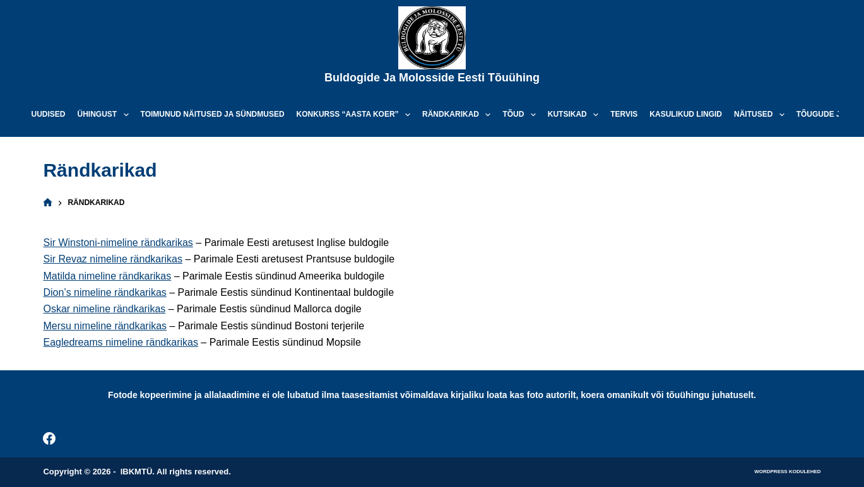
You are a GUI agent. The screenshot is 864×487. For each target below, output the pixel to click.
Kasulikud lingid (685, 114)
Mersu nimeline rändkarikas (105, 325)
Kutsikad (575, 114)
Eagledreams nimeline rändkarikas (120, 342)
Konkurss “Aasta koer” (356, 114)
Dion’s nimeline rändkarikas (104, 292)
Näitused (762, 114)
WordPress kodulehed (787, 471)
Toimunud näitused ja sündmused (213, 114)
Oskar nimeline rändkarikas (104, 308)
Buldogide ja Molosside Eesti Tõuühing (432, 77)
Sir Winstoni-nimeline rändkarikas (117, 242)
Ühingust (106, 114)
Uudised (49, 114)
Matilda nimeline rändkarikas (107, 276)
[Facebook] (49, 438)
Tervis (623, 114)
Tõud (521, 114)
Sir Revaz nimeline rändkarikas (112, 259)
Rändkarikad (458, 114)
